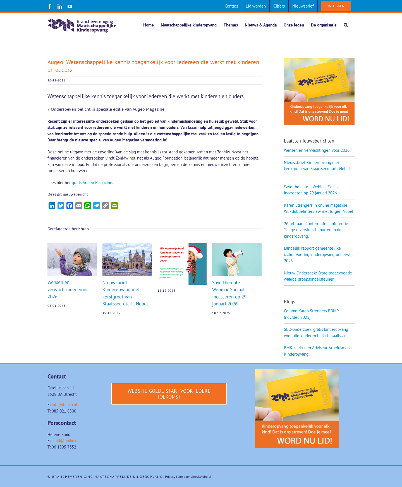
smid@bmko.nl (65, 440)
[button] (346, 25)
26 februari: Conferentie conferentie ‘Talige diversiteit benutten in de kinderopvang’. (316, 230)
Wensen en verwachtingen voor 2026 (67, 289)
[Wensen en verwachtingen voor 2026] (72, 246)
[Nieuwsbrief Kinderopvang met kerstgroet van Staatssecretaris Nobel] (127, 246)
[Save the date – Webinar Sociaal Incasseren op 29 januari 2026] (237, 246)
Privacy (170, 477)
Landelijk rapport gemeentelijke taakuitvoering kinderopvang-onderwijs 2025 (318, 255)
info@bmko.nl (64, 405)
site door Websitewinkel (194, 477)
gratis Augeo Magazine (92, 182)
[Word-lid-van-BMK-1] (297, 371)
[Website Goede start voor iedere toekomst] (169, 394)
